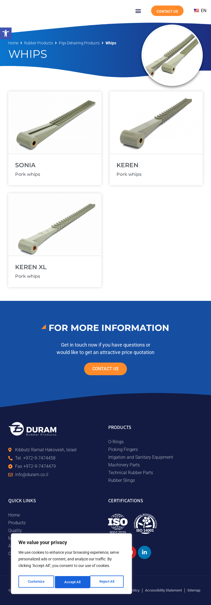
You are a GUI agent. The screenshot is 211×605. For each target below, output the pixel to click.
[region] (71, 565)
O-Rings (116, 441)
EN (200, 10)
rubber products (38, 43)
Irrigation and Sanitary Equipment (140, 457)
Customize (36, 582)
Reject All (72, 582)
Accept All (107, 582)
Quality (15, 530)
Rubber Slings (121, 480)
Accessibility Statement (163, 590)
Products (17, 522)
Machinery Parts (124, 465)
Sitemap (193, 590)
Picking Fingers (123, 449)
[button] (6, 33)
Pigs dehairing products (79, 43)
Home (13, 43)
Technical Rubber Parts (130, 472)
